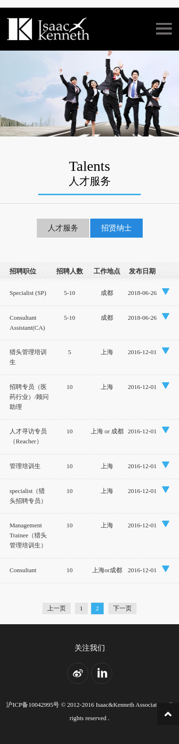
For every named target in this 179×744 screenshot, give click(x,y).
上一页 (56, 608)
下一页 (122, 608)
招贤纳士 (116, 228)
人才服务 (63, 228)
